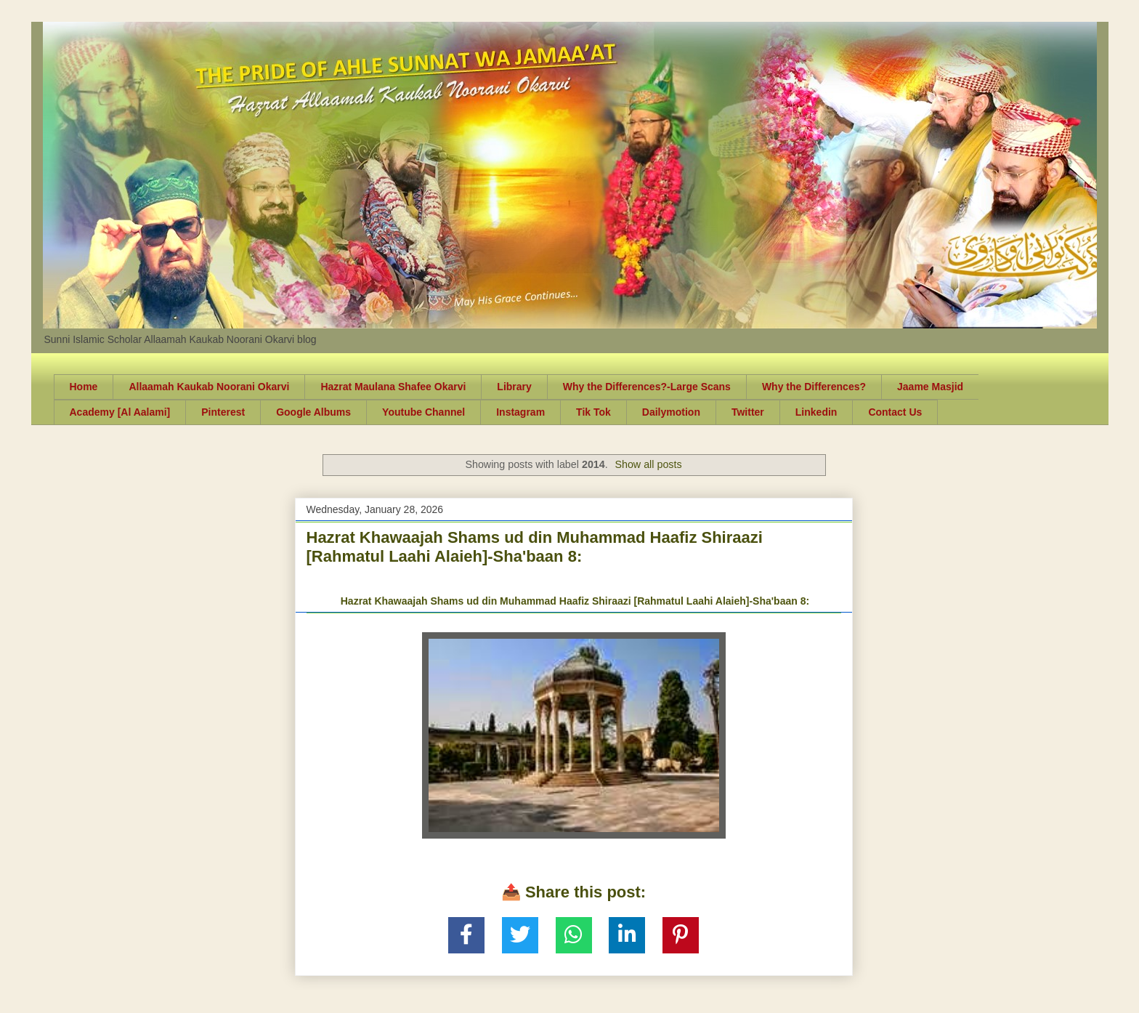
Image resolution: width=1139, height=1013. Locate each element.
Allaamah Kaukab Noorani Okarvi (209, 386)
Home (84, 386)
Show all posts (648, 464)
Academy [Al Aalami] (120, 412)
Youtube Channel (423, 412)
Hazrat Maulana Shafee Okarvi (393, 386)
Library (514, 386)
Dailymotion (671, 412)
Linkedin (816, 412)
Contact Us (895, 412)
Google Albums (313, 412)
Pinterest (223, 412)
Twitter (747, 412)
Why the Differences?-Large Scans (647, 386)
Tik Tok (593, 412)
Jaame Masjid (930, 386)
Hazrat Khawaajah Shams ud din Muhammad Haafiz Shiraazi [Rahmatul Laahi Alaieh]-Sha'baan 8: (535, 546)
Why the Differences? (814, 386)
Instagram (520, 412)
